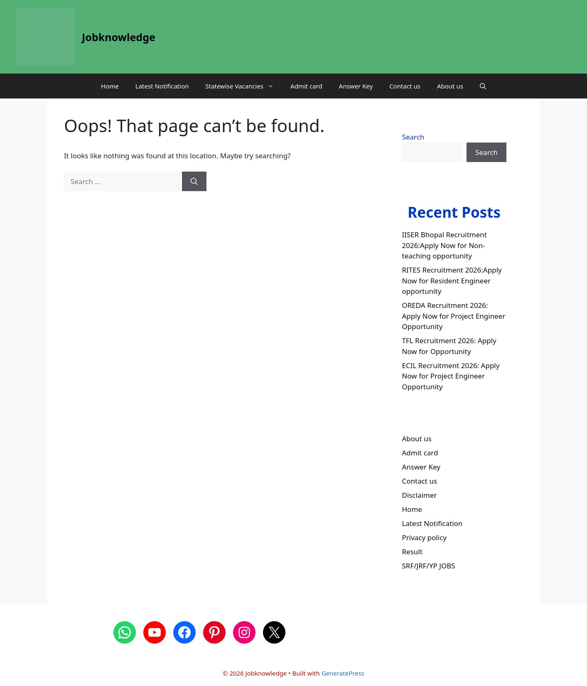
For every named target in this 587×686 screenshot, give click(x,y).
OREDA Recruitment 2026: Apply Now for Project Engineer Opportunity (454, 315)
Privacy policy (424, 537)
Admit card (306, 86)
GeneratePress (343, 673)
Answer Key (356, 86)
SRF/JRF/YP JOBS (428, 565)
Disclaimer (419, 495)
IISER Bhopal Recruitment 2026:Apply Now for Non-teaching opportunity (444, 245)
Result (412, 551)
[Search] (194, 182)
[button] (483, 86)
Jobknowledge (118, 37)
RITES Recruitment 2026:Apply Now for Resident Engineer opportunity (452, 280)
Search (413, 137)
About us (450, 86)
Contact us (404, 86)
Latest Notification (162, 86)
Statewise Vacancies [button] (243, 86)
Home (110, 86)
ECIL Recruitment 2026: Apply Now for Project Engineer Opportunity (451, 376)
